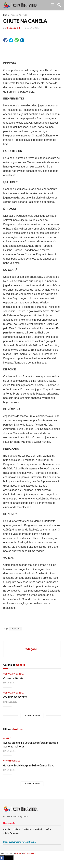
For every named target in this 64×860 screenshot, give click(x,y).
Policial (38, 829)
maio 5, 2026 (9, 751)
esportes (15, 629)
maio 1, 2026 (9, 683)
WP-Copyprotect (29, 853)
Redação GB (13, 28)
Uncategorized (11, 761)
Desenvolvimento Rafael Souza (19, 842)
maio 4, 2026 (9, 770)
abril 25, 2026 (10, 702)
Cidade (7, 738)
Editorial (27, 829)
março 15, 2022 (32, 28)
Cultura (16, 829)
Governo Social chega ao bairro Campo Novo (28, 765)
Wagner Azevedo (19, 15)
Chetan (18, 853)
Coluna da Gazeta (13, 674)
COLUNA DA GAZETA (15, 697)
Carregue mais (32, 715)
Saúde (48, 829)
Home (6, 15)
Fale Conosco (12, 833)
